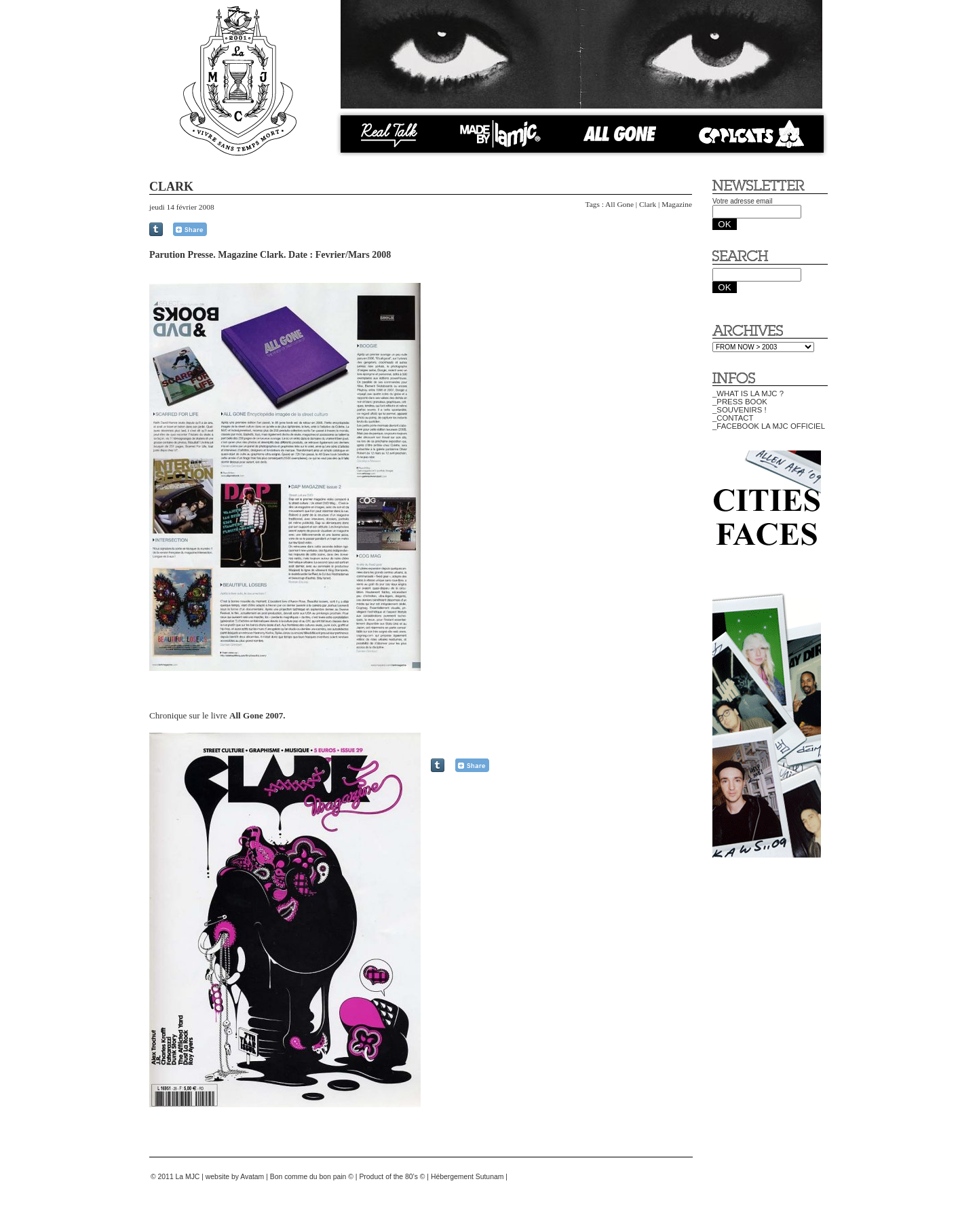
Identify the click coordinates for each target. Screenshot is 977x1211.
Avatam (252, 1176)
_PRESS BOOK (739, 402)
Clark (647, 204)
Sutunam (490, 1176)
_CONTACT (732, 418)
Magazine (677, 204)
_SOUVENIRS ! (739, 410)
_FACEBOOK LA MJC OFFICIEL (768, 426)
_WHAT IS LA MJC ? (748, 393)
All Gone (619, 204)
